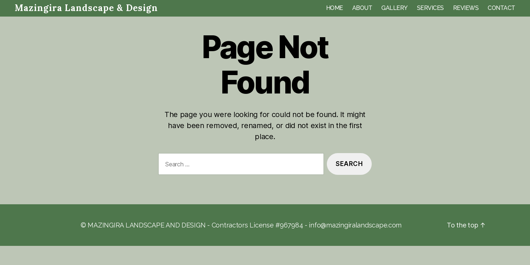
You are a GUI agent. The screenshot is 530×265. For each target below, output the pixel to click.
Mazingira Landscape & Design (86, 8)
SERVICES (430, 7)
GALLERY (394, 7)
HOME (334, 7)
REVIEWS (466, 7)
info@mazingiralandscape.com (355, 225)
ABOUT (362, 7)
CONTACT (501, 7)
